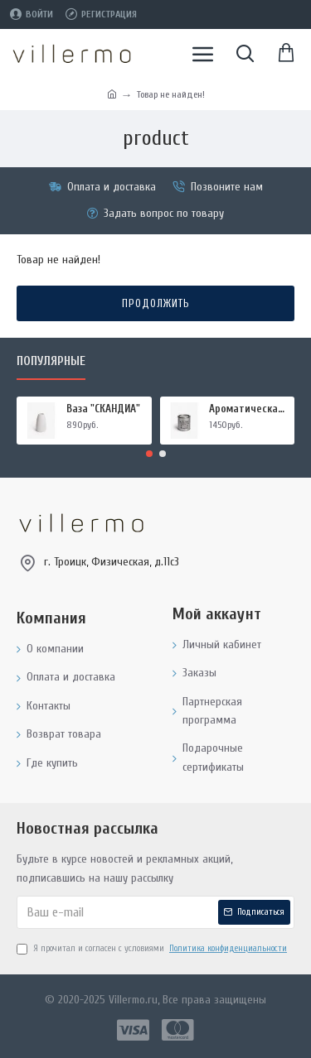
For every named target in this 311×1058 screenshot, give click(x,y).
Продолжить (156, 303)
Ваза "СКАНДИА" (103, 408)
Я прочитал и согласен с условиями (153, 948)
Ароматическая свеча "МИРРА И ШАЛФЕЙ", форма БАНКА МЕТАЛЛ (249, 408)
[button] (149, 453)
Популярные (51, 361)
